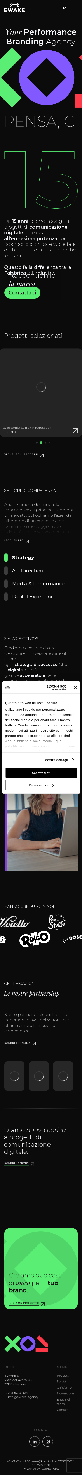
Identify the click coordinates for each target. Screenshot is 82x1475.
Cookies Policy (50, 1470)
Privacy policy (31, 1470)
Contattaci (22, 294)
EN (65, 8)
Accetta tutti (41, 773)
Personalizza (41, 785)
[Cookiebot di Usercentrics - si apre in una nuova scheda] (49, 687)
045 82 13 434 (19, 1396)
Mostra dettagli (56, 760)
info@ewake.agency (25, 1400)
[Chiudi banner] (75, 687)
